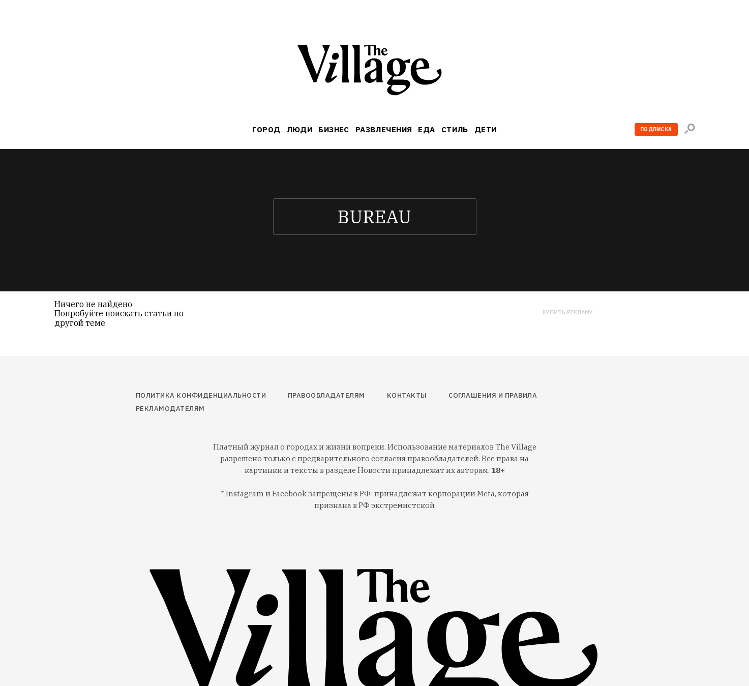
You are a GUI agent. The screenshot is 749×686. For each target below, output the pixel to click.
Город (266, 129)
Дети (485, 129)
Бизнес (333, 129)
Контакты (407, 395)
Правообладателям (326, 395)
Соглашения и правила (492, 395)
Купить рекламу (568, 312)
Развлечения (383, 129)
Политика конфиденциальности (201, 395)
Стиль (454, 129)
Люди (300, 129)
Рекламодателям (170, 408)
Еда (426, 129)
